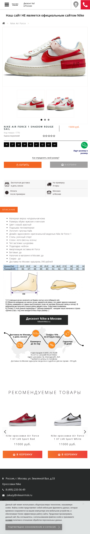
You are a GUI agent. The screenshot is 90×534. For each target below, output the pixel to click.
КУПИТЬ (24, 164)
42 (42, 144)
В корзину (68, 164)
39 (24, 144)
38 (18, 144)
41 (36, 144)
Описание (8, 209)
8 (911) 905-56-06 (85, 4)
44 (54, 144)
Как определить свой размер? (45, 158)
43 (48, 144)
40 (30, 144)
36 (6, 144)
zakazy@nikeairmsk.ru (19, 495)
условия (8, 520)
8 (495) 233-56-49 (15, 489)
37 (12, 144)
